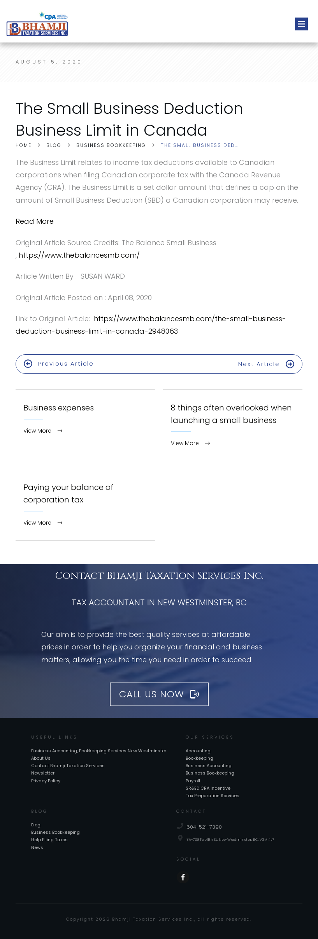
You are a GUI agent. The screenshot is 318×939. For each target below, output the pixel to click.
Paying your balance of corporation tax (85, 503)
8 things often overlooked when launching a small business (233, 423)
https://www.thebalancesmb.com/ (79, 255)
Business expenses (85, 423)
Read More (35, 221)
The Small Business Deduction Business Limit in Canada (129, 119)
